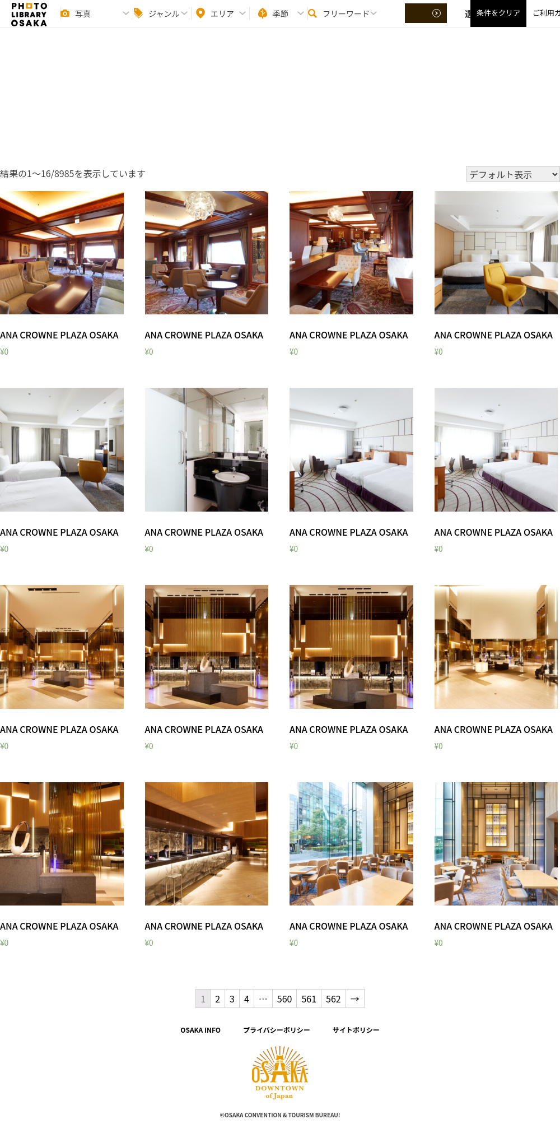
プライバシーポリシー (276, 1029)
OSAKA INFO (200, 1029)
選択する (427, 23)
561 (308, 998)
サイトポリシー (356, 1029)
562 (333, 998)
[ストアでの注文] (513, 174)
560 (284, 998)
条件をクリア (498, 22)
